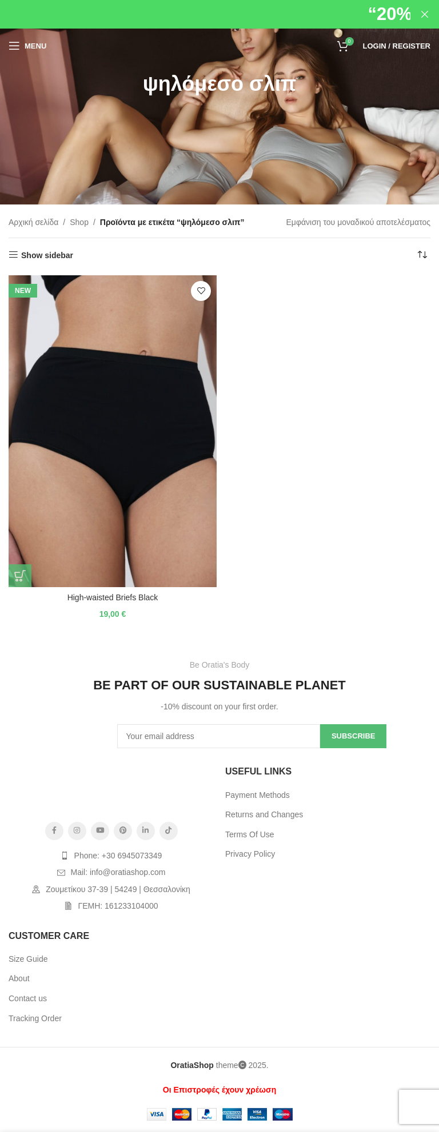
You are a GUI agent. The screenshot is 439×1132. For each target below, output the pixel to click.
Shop (79, 222)
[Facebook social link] (54, 831)
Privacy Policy (250, 853)
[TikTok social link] (168, 831)
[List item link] (111, 855)
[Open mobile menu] (27, 45)
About (19, 978)
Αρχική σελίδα (33, 222)
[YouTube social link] (100, 831)
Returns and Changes (264, 814)
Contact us (28, 998)
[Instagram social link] (77, 831)
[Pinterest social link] (123, 831)
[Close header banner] (424, 14)
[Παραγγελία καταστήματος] (421, 255)
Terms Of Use (249, 834)
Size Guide (28, 959)
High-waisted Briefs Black (112, 597)
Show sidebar (47, 255)
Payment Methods (257, 795)
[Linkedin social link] (146, 831)
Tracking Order (35, 1018)
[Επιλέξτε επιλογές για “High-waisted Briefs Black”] (20, 575)
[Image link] (111, 789)
